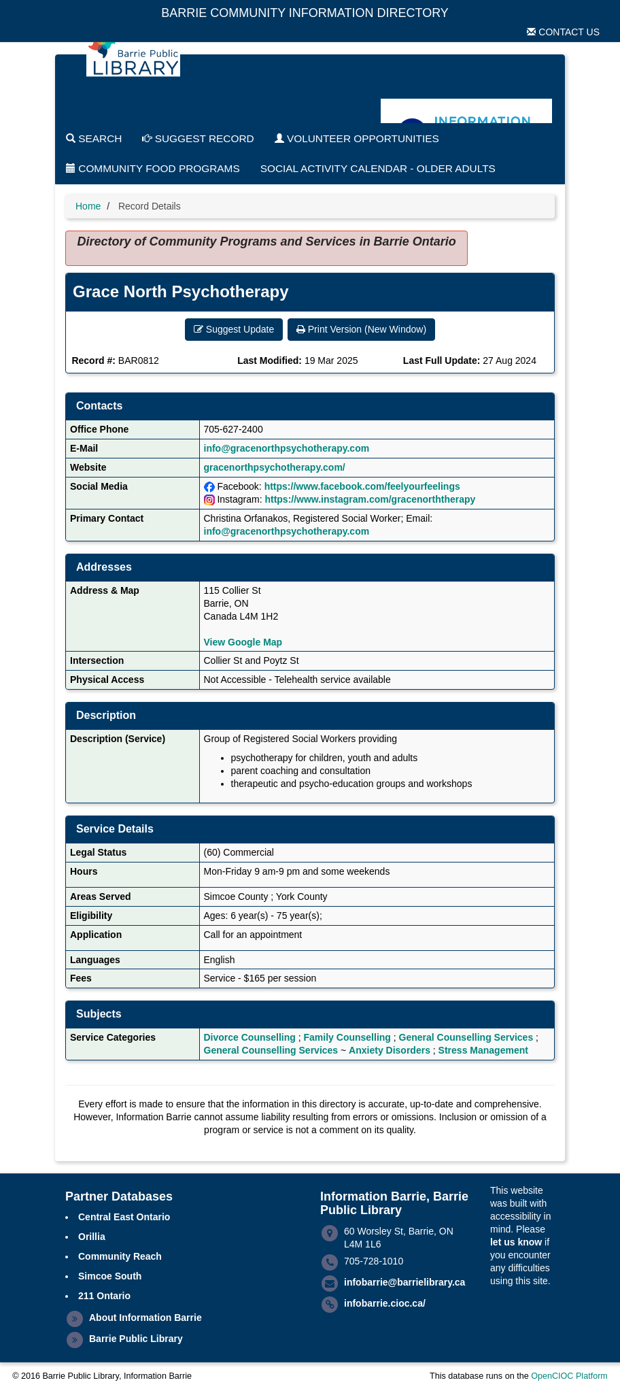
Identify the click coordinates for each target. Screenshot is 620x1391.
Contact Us (563, 32)
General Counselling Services (466, 1037)
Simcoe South (109, 1276)
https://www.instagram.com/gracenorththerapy (369, 499)
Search (94, 138)
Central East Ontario (124, 1216)
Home (88, 206)
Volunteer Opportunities (357, 138)
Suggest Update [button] (234, 329)
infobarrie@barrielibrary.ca (404, 1282)
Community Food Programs (153, 168)
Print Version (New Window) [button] (361, 329)
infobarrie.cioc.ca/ (385, 1303)
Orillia (91, 1236)
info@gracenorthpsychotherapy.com (287, 448)
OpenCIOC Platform (569, 1376)
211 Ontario (104, 1295)
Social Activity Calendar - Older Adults (378, 168)
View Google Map (243, 642)
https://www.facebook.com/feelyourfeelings (362, 486)
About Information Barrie (145, 1317)
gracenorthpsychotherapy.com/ (274, 467)
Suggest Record (198, 138)
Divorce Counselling (250, 1037)
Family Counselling (347, 1037)
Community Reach (120, 1256)
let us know (516, 1242)
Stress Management (483, 1050)
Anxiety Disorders (389, 1050)
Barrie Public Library (136, 1338)
